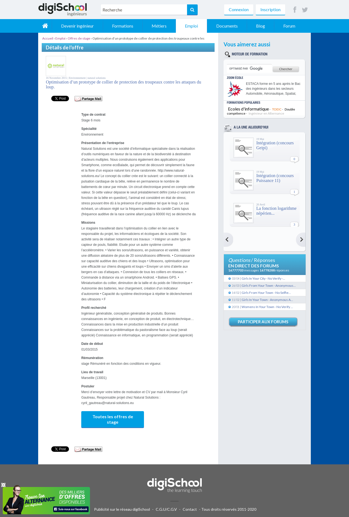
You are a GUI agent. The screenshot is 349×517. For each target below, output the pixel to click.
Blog (260, 25)
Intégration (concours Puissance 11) (275, 178)
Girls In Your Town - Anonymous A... (267, 300)
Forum (289, 25)
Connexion (239, 9)
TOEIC (276, 109)
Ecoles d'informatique (248, 108)
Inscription (270, 9)
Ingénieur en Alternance (266, 113)
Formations (122, 25)
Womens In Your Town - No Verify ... (267, 307)
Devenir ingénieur (77, 25)
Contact (190, 509)
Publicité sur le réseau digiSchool (122, 509)
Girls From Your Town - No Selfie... (266, 293)
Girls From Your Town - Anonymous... (269, 285)
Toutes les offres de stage (112, 419)
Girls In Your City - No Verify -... (263, 278)
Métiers (159, 25)
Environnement (77, 77)
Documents (227, 25)
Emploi (191, 25)
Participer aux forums (263, 321)
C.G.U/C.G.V (166, 509)
